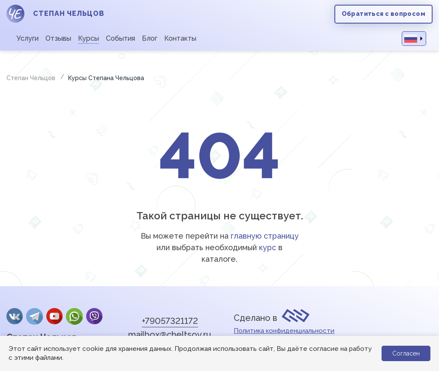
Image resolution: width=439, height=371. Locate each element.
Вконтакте (14, 316)
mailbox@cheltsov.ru (169, 334)
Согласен (406, 353)
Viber (94, 316)
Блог (149, 38)
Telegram (34, 316)
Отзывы (58, 38)
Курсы (88, 38)
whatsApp (74, 316)
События (120, 38)
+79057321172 (170, 321)
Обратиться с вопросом (383, 13)
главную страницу (265, 235)
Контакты (180, 38)
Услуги (27, 38)
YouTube (54, 316)
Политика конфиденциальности (284, 331)
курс (267, 247)
